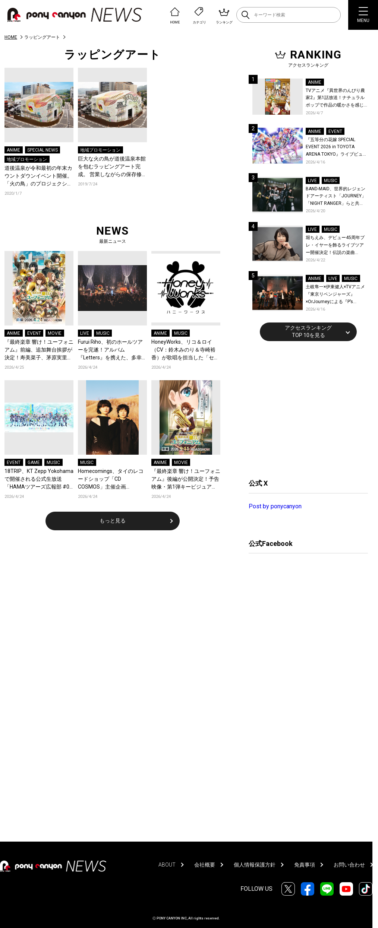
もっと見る (113, 521)
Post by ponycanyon (275, 506)
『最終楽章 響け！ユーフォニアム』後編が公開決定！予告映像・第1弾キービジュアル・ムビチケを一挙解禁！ (185, 479)
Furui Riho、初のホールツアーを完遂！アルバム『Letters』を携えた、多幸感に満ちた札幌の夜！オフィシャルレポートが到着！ (112, 350)
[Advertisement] (304, 408)
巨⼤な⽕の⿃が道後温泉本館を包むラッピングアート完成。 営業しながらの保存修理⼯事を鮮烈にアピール (112, 167)
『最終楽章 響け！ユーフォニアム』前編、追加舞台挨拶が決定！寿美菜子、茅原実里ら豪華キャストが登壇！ (38, 350)
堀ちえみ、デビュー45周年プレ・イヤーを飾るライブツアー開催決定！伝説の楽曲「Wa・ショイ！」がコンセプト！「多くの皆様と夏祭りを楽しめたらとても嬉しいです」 (336, 245)
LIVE (84, 333)
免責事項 (304, 865)
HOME (10, 37)
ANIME (13, 150)
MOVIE (55, 333)
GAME (34, 462)
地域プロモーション (27, 159)
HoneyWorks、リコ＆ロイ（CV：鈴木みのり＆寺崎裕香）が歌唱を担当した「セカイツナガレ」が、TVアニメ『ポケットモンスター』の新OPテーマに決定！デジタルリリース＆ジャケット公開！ (185, 350)
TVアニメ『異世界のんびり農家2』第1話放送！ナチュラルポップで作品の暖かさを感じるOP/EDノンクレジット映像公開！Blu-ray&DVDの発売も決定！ (336, 98)
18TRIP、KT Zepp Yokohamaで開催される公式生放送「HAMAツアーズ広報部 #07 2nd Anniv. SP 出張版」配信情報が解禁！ (38, 479)
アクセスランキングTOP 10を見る (308, 331)
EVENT (34, 333)
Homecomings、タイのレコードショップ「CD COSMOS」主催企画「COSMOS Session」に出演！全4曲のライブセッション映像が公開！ (111, 479)
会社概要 (204, 865)
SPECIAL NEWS (42, 150)
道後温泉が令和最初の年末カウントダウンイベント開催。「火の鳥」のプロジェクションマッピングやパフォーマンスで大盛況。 (38, 176)
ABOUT (167, 865)
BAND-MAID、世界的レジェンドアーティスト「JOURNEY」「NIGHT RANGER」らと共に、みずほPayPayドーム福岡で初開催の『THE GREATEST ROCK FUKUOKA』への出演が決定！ (336, 196)
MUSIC (103, 333)
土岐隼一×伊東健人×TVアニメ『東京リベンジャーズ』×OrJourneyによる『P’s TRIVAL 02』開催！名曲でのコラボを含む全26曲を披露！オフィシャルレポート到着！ (336, 294)
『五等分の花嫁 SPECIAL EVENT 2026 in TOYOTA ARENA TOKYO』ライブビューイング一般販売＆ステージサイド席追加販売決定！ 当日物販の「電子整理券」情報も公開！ (336, 147)
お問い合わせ (349, 865)
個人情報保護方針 (254, 865)
